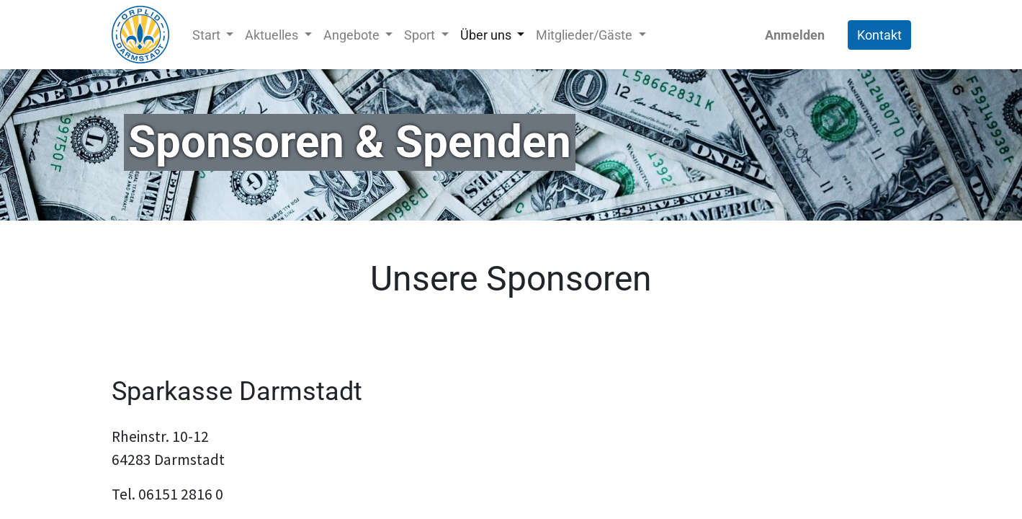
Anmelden (795, 35)
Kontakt (879, 35)
